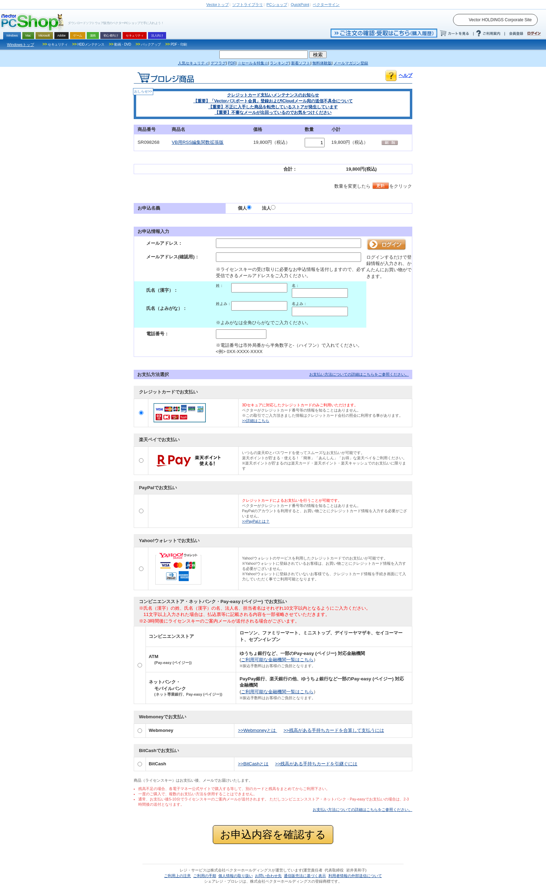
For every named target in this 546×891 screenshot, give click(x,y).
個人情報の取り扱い (235, 876)
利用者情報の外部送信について (355, 876)
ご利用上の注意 (177, 876)
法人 (268, 208)
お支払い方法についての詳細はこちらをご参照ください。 (359, 374)
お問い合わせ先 (268, 876)
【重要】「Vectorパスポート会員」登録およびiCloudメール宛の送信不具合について (273, 101)
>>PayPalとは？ (256, 521)
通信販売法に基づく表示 (305, 876)
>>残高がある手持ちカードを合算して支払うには (333, 730)
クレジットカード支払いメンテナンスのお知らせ (273, 95)
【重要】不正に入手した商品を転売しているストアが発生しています (273, 106)
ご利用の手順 (204, 876)
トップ (217, 4)
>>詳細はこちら (255, 421)
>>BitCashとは (253, 763)
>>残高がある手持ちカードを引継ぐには (316, 763)
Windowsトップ (20, 44)
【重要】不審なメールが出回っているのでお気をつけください (273, 112)
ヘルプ (405, 75)
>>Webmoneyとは (257, 730)
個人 (244, 208)
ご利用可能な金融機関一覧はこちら (277, 659)
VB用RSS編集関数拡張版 (198, 142)
